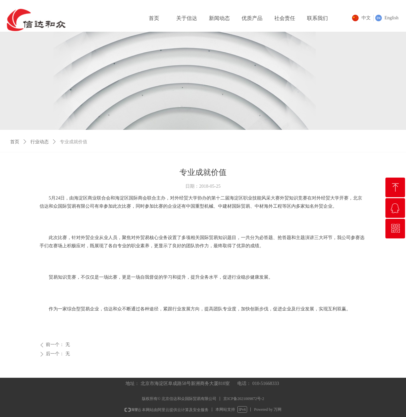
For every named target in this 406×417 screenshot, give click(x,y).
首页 (14, 141)
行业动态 (39, 141)
